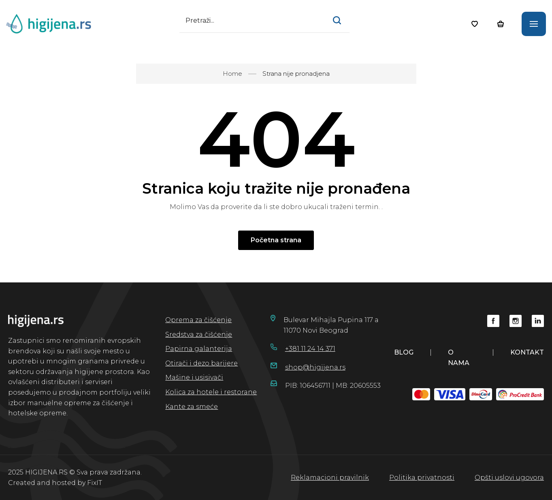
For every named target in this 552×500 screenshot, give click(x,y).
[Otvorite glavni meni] (534, 24)
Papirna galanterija (198, 349)
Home (232, 73)
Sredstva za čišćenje (198, 334)
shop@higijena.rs (315, 367)
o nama (458, 357)
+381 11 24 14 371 (310, 349)
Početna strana (276, 240)
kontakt (527, 352)
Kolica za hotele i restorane (211, 392)
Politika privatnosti (421, 477)
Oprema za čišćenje (198, 320)
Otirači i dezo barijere (201, 363)
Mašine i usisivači (194, 377)
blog (403, 352)
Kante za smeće (191, 406)
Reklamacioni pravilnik (330, 477)
